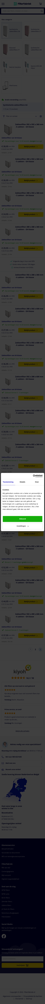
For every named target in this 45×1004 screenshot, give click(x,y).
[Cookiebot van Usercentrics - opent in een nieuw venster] (32, 476)
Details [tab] (22, 482)
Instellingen (22, 526)
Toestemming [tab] (8, 482)
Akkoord (22, 519)
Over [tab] (37, 482)
